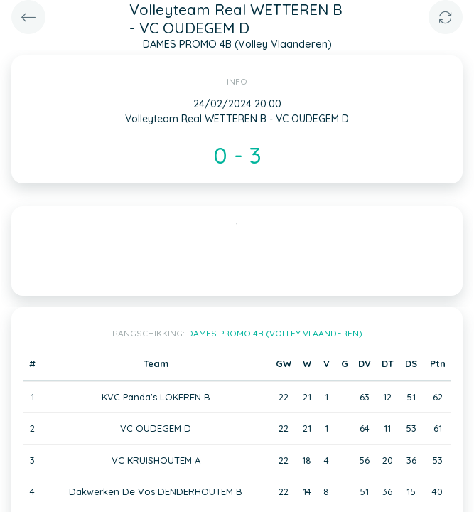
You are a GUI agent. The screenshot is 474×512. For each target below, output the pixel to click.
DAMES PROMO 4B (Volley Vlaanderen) (274, 333)
